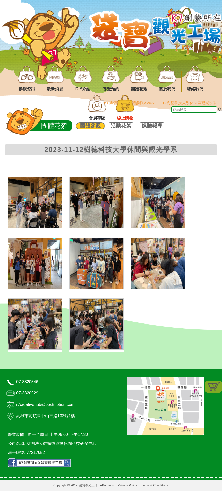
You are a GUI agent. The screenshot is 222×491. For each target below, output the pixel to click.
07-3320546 (27, 382)
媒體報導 (152, 125)
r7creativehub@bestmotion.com (45, 404)
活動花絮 (121, 125)
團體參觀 (90, 125)
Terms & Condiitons (154, 485)
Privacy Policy (127, 485)
